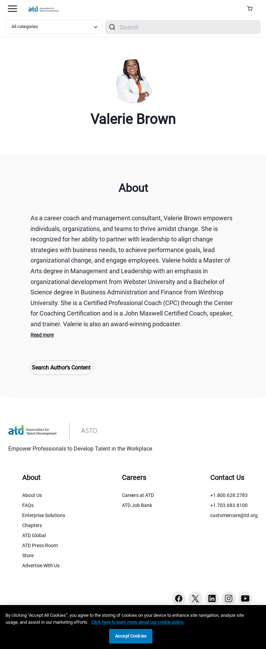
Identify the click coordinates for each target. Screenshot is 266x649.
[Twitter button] (195, 598)
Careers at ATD (138, 495)
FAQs (28, 505)
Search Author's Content (61, 367)
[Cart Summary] (252, 9)
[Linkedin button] (212, 598)
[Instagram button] (229, 598)
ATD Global (34, 535)
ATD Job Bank (137, 505)
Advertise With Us (41, 565)
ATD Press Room (40, 545)
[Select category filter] (54, 27)
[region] (133, 627)
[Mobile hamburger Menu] (12, 8)
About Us (32, 495)
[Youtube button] (245, 598)
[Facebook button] (179, 598)
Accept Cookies (131, 636)
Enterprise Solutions (43, 515)
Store (28, 555)
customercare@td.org (234, 515)
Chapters (32, 525)
